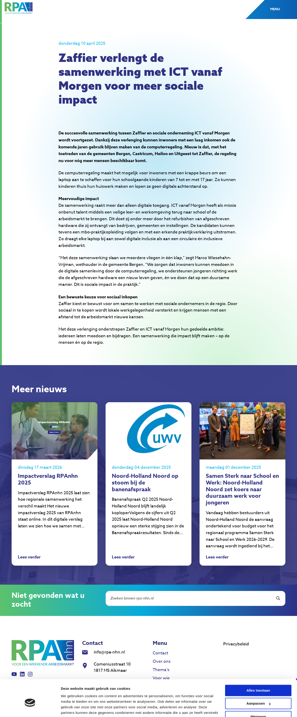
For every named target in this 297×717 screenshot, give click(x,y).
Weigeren (258, 693)
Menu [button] (275, 9)
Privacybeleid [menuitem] (236, 644)
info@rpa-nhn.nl (109, 653)
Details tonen (72, 708)
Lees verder (29, 558)
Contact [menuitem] (160, 653)
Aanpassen (258, 680)
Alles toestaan (258, 667)
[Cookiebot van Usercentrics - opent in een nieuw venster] (30, 707)
